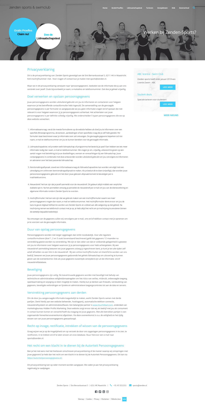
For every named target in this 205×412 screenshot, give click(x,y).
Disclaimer (105, 399)
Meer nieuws (171, 115)
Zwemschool (184, 8)
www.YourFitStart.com (103, 305)
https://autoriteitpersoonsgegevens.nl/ (44, 358)
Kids (173, 8)
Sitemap (81, 399)
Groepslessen (162, 8)
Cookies (89, 399)
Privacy (96, 399)
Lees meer (168, 87)
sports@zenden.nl (140, 385)
